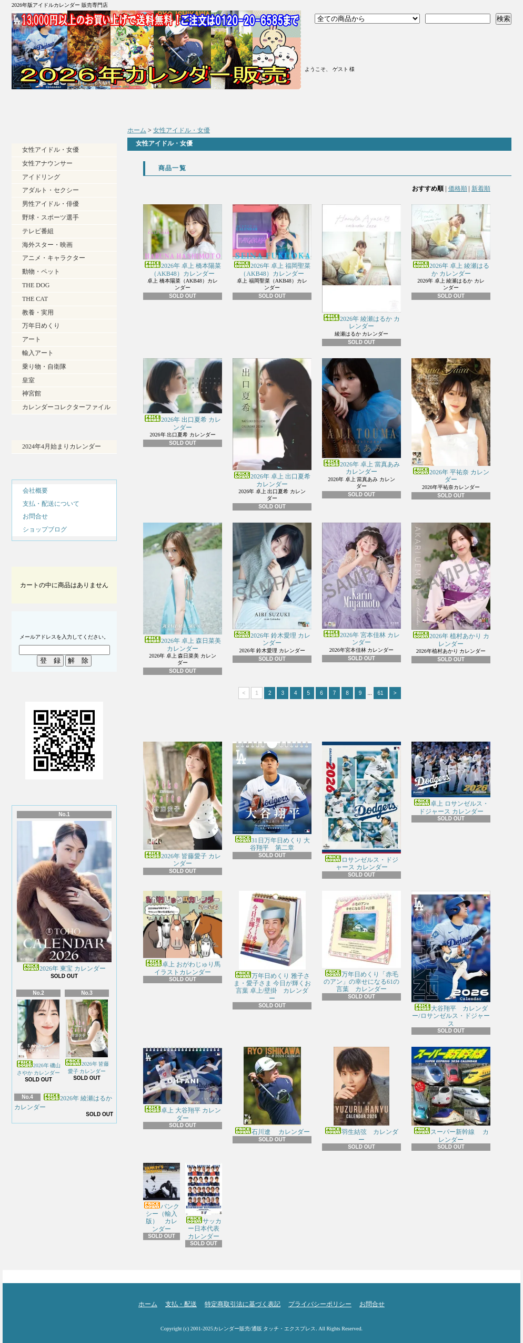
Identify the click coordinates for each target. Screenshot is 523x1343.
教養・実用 (38, 312)
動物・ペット (41, 271)
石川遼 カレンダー (272, 1091)
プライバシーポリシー (319, 1304)
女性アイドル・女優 (50, 149)
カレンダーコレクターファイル (66, 407)
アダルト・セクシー (50, 190)
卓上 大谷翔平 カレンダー (182, 1084)
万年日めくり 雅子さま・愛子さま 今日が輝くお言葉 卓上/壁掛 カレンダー (272, 946)
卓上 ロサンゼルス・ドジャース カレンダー (450, 778)
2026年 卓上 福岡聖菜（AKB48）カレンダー (272, 240)
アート (31, 339)
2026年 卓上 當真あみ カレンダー (361, 417)
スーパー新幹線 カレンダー (450, 1095)
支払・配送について (198, 105)
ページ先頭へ (493, 1274)
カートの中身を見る (64, 558)
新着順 (480, 188)
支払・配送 (181, 1304)
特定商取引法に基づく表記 (242, 1304)
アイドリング (41, 177)
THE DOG (35, 285)
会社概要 (35, 490)
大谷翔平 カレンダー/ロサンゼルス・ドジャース (450, 959)
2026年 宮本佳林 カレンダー (361, 584)
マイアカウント (342, 51)
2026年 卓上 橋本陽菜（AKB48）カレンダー (182, 240)
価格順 (457, 188)
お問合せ (448, 105)
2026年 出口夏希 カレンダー (182, 394)
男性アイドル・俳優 (50, 203)
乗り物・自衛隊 (44, 366)
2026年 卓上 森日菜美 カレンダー (182, 587)
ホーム (74, 105)
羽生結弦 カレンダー (361, 1095)
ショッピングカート (449, 48)
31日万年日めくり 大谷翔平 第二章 (272, 796)
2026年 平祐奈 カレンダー (450, 420)
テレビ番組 (38, 231)
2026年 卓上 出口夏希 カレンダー (272, 423)
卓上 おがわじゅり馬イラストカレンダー (182, 933)
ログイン (342, 38)
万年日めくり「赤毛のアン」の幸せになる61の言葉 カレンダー (361, 942)
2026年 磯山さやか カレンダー (38, 1038)
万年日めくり (41, 325)
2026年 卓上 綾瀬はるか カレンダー (450, 240)
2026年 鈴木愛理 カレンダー (272, 585)
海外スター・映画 (47, 244)
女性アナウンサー (47, 163)
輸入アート (38, 353)
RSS (45, 1177)
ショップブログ (323, 105)
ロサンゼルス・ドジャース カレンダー (361, 806)
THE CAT (35, 299)
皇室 (28, 380)
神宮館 (31, 393)
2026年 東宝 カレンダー (64, 896)
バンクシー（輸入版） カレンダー (161, 1198)
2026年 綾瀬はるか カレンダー (361, 267)
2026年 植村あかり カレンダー (450, 585)
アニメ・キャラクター (53, 258)
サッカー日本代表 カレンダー (205, 1201)
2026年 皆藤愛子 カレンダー (87, 1037)
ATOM (82, 1177)
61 (381, 693)
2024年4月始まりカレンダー (61, 446)
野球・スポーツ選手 (50, 217)
